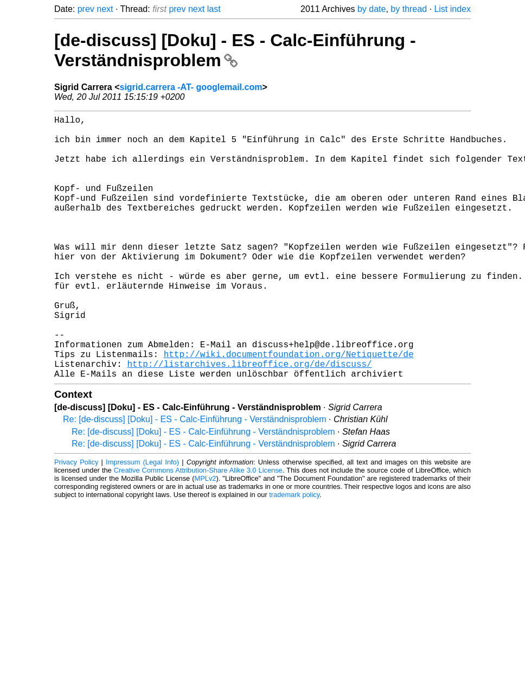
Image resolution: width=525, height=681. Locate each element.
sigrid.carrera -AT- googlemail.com (191, 87)
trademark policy (294, 553)
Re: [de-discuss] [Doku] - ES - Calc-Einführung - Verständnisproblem (194, 477)
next (105, 9)
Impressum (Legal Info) (142, 521)
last (214, 9)
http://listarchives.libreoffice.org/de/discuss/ (249, 420)
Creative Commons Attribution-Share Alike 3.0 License (198, 529)
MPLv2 (205, 537)
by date (371, 9)
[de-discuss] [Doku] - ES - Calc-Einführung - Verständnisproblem (235, 50)
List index (452, 9)
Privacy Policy (76, 521)
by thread (408, 9)
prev (86, 9)
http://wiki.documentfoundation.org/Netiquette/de (289, 408)
